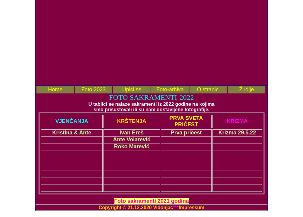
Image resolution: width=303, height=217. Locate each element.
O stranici (208, 89)
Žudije (246, 89)
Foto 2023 (93, 89)
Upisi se (132, 89)
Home (55, 89)
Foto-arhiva (170, 89)
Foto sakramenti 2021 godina (151, 201)
